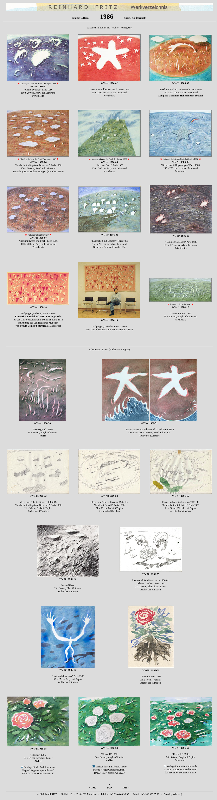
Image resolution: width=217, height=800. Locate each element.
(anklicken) (173, 794)
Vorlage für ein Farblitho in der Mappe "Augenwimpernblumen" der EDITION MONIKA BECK (38, 770)
